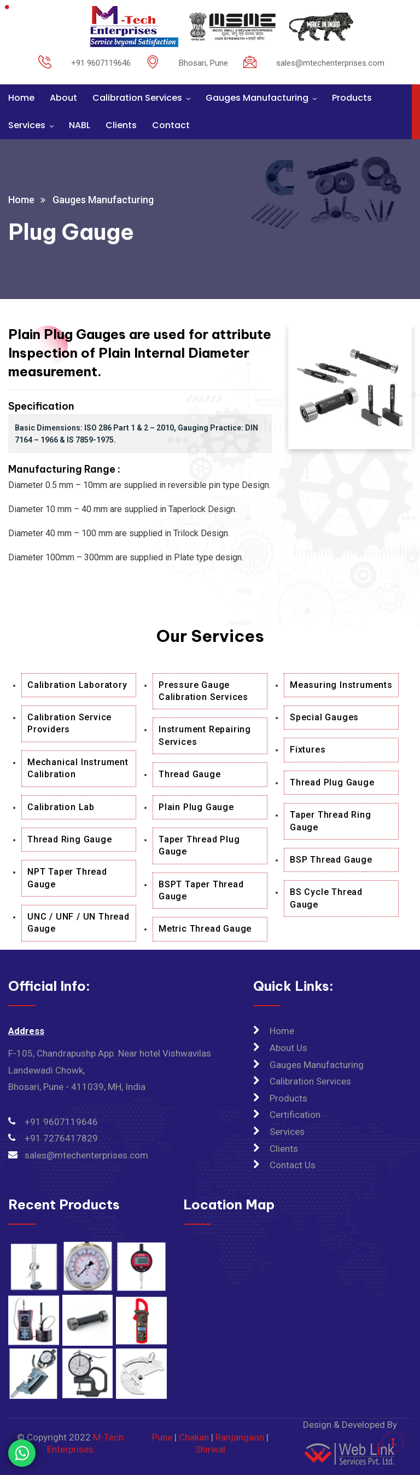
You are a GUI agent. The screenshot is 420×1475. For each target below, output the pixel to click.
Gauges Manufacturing (257, 97)
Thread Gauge (190, 774)
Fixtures (307, 749)
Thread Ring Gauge (69, 839)
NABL (79, 125)
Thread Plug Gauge (332, 782)
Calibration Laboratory (77, 685)
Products (352, 97)
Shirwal (210, 1449)
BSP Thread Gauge (331, 859)
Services (26, 125)
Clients (121, 125)
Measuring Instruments (341, 685)
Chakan (194, 1437)
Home (21, 97)
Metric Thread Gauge (205, 928)
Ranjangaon (239, 1437)
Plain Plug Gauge (196, 807)
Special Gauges (324, 717)
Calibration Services (137, 97)
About (63, 97)
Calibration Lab (61, 807)
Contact (171, 125)
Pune (162, 1437)
